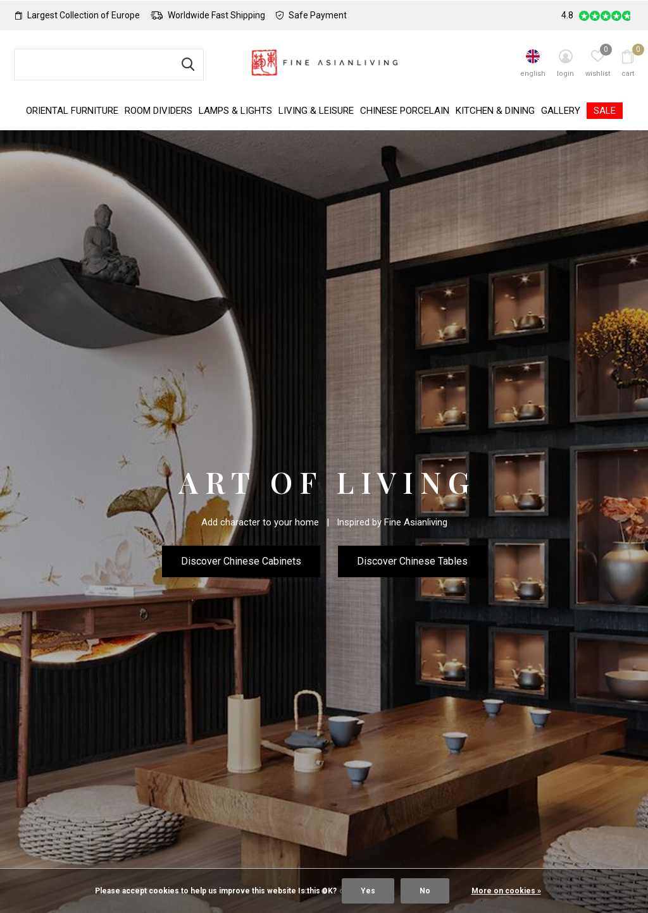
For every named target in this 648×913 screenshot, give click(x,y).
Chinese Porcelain (404, 110)
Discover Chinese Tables (412, 561)
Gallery (560, 110)
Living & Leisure (316, 110)
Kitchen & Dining (495, 110)
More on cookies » (506, 890)
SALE (605, 110)
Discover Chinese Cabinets (241, 561)
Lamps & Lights (235, 110)
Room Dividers (158, 110)
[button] (306, 788)
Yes (368, 890)
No (425, 890)
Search (186, 64)
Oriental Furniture (72, 110)
